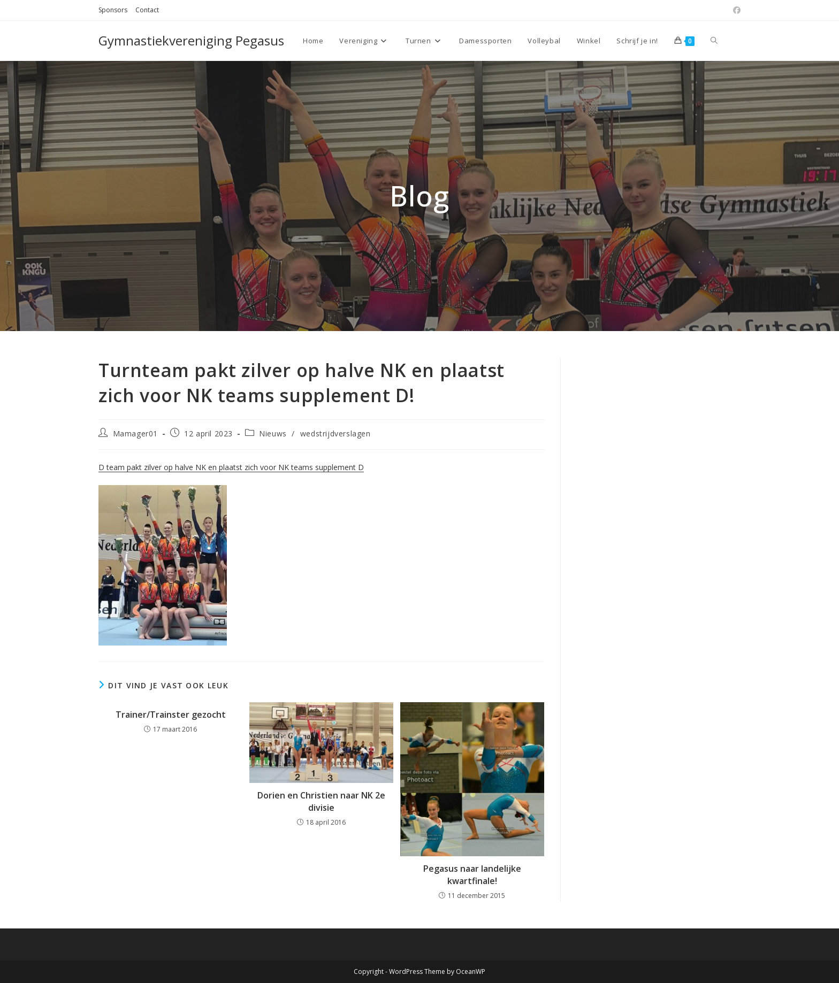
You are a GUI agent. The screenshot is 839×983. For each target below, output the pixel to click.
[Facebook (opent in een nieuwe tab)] (735, 10)
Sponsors (112, 9)
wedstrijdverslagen (335, 433)
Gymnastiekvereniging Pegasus (191, 40)
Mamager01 (135, 433)
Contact (147, 9)
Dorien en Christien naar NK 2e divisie (321, 801)
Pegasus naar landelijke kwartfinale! (472, 874)
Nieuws (273, 433)
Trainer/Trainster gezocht (171, 714)
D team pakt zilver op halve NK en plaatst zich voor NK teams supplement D (231, 467)
